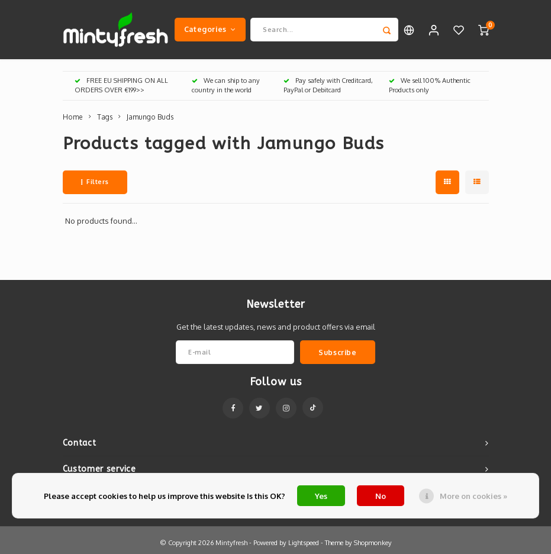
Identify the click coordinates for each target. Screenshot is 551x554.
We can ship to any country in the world (226, 85)
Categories (210, 29)
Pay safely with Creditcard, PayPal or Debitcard (328, 85)
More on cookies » (473, 496)
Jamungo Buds (150, 116)
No (380, 496)
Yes (321, 496)
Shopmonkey (373, 543)
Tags (104, 116)
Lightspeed (303, 543)
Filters (95, 182)
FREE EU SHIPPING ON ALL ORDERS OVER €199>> (121, 85)
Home (73, 116)
